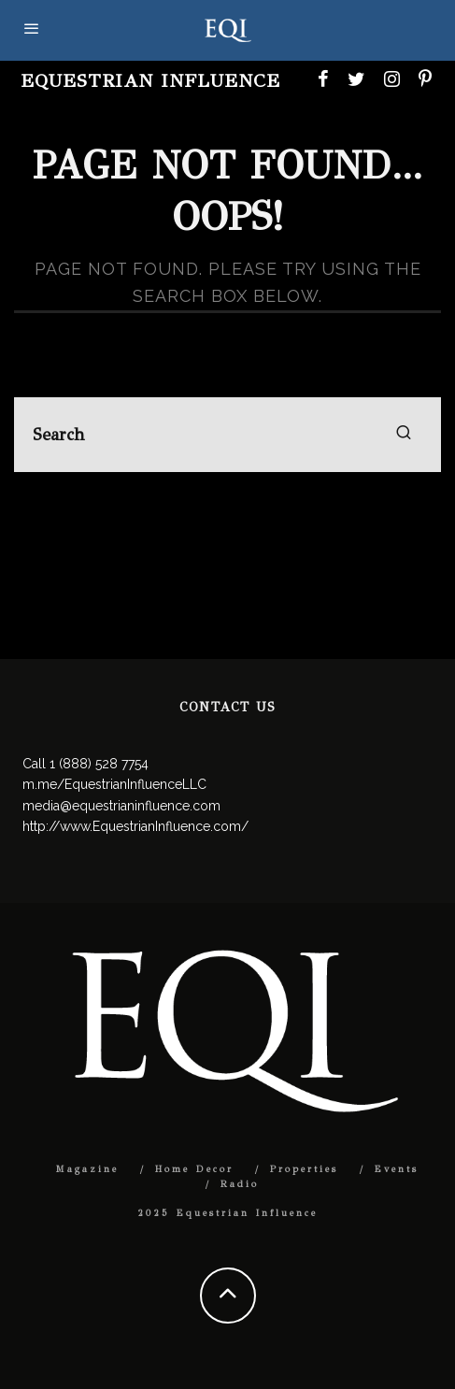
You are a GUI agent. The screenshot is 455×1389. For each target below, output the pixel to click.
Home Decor (194, 1169)
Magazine (87, 1169)
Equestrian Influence (150, 81)
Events (397, 1169)
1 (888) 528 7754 (99, 763)
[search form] (227, 434)
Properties (304, 1169)
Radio (239, 1184)
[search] (403, 434)
